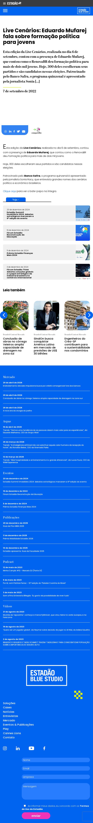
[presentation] (4, 315)
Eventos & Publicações (18, 724)
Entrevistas (10, 716)
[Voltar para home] (83, 11)
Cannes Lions (12, 733)
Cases (7, 707)
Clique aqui (9, 191)
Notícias (8, 712)
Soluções (9, 703)
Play (6, 729)
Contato (9, 737)
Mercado (9, 720)
